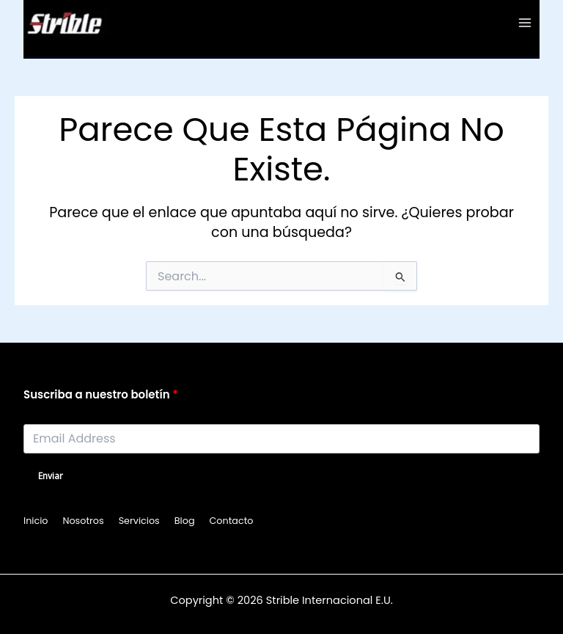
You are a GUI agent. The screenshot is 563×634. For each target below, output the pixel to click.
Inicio (35, 520)
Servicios (139, 520)
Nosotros (82, 520)
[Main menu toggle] (525, 23)
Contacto (232, 520)
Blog (184, 520)
